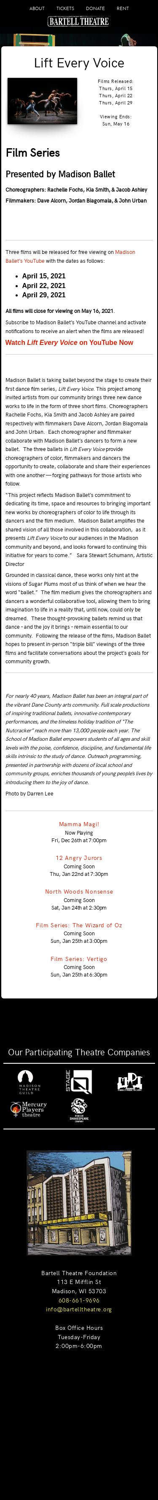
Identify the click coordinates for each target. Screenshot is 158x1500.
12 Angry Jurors (79, 857)
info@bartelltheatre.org (79, 1309)
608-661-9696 (79, 1300)
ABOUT (37, 8)
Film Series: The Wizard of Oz (79, 925)
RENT (123, 8)
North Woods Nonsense (79, 891)
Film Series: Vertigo (79, 958)
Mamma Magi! (79, 823)
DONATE (95, 8)
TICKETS (65, 8)
